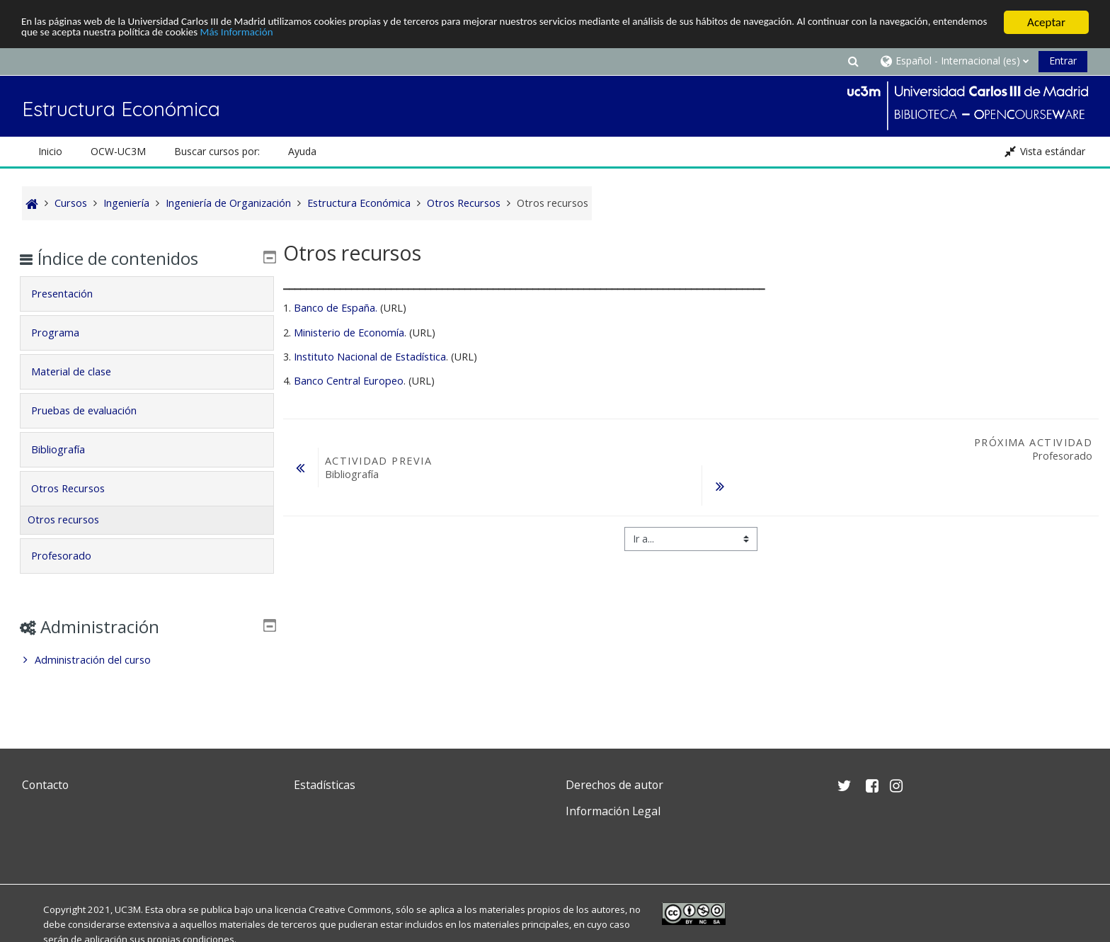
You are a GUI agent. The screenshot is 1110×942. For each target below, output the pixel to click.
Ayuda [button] (302, 151)
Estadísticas (324, 785)
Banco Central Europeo (349, 380)
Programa (66, 332)
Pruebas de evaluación (94, 410)
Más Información (390, 34)
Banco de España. (335, 307)
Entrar (1063, 60)
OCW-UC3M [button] (118, 151)
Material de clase (82, 371)
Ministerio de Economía (349, 332)
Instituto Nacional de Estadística (370, 356)
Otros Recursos (78, 488)
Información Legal (613, 811)
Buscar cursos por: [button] (217, 151)
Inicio (50, 151)
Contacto (45, 785)
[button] (853, 60)
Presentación (72, 293)
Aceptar (1046, 22)
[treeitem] (146, 660)
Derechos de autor (614, 785)
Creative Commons (350, 909)
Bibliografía (69, 449)
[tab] (147, 294)
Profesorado (72, 555)
